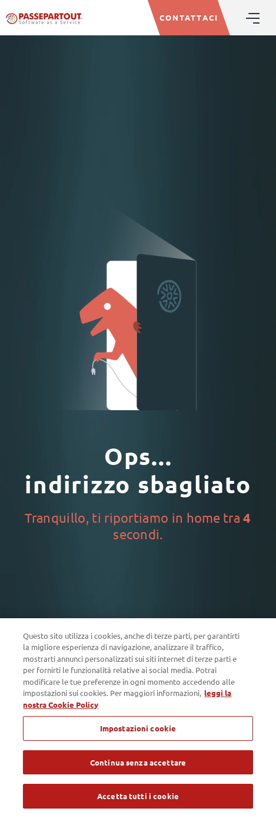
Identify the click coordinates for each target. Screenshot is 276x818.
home (203, 517)
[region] (138, 718)
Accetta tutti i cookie (138, 796)
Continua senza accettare (138, 762)
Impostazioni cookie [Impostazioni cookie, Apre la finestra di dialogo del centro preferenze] (138, 728)
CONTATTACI (188, 17)
